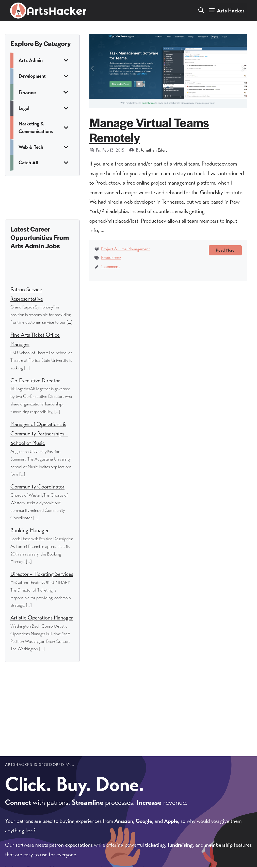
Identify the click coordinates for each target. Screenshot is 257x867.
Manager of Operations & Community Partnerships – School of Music (39, 434)
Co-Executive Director (35, 380)
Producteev (111, 257)
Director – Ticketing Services (41, 573)
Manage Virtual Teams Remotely (149, 129)
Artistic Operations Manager (41, 617)
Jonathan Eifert (153, 150)
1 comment (110, 266)
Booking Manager (29, 530)
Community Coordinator (37, 486)
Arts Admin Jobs (35, 245)
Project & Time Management (125, 249)
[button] (201, 10)
